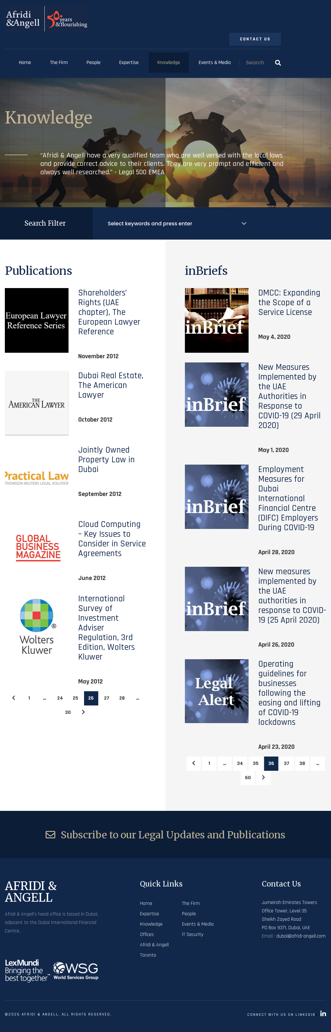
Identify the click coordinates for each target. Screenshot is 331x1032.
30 (68, 712)
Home (25, 62)
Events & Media (215, 62)
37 (286, 763)
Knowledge (168, 62)
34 (240, 763)
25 (75, 698)
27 (106, 698)
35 (256, 763)
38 (302, 763)
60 (248, 777)
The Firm (59, 62)
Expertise (129, 62)
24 (60, 698)
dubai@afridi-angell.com (301, 936)
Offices (147, 934)
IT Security (192, 934)
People (94, 62)
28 (122, 698)
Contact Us (255, 39)
